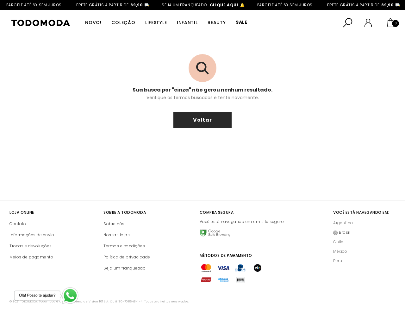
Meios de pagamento (31, 257)
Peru (337, 260)
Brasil (344, 232)
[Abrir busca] (347, 23)
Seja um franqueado (124, 268)
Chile (338, 241)
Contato (17, 223)
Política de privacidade (126, 257)
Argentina (343, 222)
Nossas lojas (116, 235)
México (340, 251)
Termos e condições (124, 246)
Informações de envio (31, 235)
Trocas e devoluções (30, 246)
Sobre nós (114, 223)
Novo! (93, 22)
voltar (202, 120)
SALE (240, 22)
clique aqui (228, 5)
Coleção (123, 22)
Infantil (186, 22)
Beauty (216, 22)
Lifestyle (155, 22)
